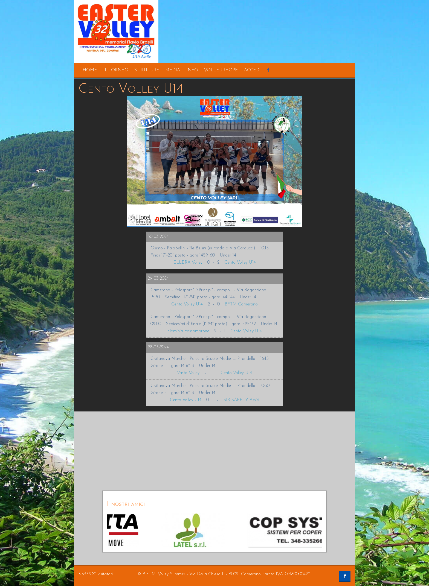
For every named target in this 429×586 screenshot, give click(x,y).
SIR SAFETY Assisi (241, 400)
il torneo (115, 70)
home (90, 70)
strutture (146, 70)
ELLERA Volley (187, 262)
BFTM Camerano (241, 304)
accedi (252, 70)
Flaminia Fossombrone (188, 331)
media (172, 70)
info (192, 70)
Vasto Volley (188, 373)
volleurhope (221, 70)
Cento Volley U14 (240, 262)
